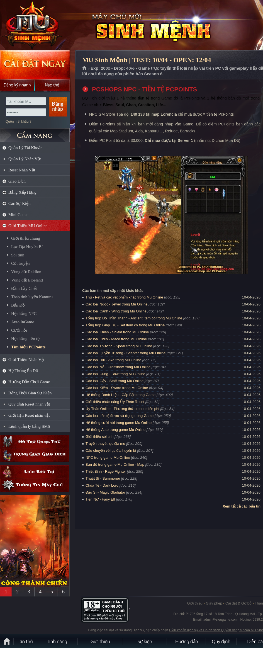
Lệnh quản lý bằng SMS (29, 426)
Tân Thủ (25, 641)
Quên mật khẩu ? (18, 121)
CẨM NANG (35, 132)
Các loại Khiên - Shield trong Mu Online (117, 332)
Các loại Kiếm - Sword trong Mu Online (117, 388)
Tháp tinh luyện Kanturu (32, 297)
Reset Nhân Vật (21, 170)
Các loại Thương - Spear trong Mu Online (119, 346)
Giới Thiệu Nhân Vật (26, 359)
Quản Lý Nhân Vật (24, 159)
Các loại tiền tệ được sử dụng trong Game (120, 416)
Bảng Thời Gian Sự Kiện (30, 393)
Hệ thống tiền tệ (25, 338)
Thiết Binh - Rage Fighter (106, 471)
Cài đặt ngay (35, 64)
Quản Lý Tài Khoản (25, 147)
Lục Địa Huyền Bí (27, 246)
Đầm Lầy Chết (24, 288)
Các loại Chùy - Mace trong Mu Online (116, 339)
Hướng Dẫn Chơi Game (29, 382)
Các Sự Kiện (19, 203)
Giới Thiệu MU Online (27, 226)
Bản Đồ (18, 305)
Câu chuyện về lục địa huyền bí (111, 450)
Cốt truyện (20, 263)
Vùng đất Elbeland (27, 280)
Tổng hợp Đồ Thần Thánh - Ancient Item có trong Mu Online (134, 318)
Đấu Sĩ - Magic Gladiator (105, 492)
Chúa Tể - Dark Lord (102, 485)
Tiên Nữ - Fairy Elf (100, 499)
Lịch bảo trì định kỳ (34, 472)
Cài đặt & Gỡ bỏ (238, 603)
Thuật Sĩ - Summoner (103, 478)
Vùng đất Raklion (26, 272)
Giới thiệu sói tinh (99, 437)
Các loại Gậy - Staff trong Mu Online (114, 381)
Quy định (221, 641)
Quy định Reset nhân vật (29, 404)
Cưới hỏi (19, 330)
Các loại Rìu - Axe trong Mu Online (113, 360)
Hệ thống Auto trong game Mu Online (115, 430)
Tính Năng (57, 641)
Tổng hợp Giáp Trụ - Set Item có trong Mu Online (125, 325)
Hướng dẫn (186, 641)
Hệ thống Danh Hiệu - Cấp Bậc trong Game (120, 395)
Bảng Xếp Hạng (22, 192)
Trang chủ (84, 68)
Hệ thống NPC (23, 313)
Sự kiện (145, 641)
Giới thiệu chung (25, 238)
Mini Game (18, 214)
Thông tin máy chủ (34, 485)
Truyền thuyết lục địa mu (105, 443)
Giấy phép (214, 603)
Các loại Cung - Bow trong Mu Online (115, 374)
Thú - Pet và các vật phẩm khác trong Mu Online (124, 297)
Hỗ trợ (34, 441)
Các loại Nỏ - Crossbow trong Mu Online (118, 367)
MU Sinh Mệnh (40, 25)
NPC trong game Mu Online (108, 457)
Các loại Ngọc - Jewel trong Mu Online (116, 304)
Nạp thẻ (52, 85)
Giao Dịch (17, 181)
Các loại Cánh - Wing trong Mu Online (116, 311)
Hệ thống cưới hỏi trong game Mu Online (119, 423)
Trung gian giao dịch (34, 455)
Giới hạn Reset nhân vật (29, 415)
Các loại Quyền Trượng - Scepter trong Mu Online (126, 353)
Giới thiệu (194, 603)
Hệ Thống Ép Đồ (23, 370)
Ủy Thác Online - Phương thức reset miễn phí (122, 409)
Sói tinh (17, 255)
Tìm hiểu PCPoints (28, 347)
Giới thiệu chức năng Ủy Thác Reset (115, 402)
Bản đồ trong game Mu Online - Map (115, 464)
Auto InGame (22, 322)
